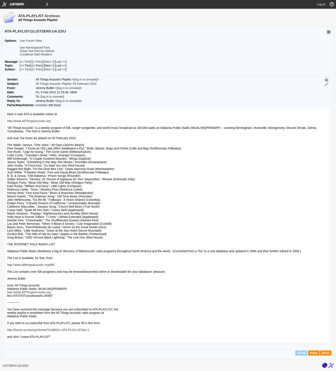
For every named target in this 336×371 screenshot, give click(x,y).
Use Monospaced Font (35, 47)
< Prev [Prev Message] (37, 61)
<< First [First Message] (26, 61)
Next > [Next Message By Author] (48, 69)
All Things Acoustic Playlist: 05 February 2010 (66, 83)
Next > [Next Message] (48, 61)
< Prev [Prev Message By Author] (37, 69)
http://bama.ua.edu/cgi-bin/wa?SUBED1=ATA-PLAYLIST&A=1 (48, 330)
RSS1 (314, 353)
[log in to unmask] (85, 79)
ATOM (301, 353)
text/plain (42, 105)
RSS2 (326, 353)
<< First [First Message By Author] (26, 69)
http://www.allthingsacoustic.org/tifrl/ (31, 265)
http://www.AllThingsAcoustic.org (29, 121)
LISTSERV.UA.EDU (15, 365)
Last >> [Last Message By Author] (61, 69)
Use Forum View (31, 40)
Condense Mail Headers (36, 54)
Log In (321, 4)
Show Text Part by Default (37, 51)
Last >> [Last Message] (61, 61)
